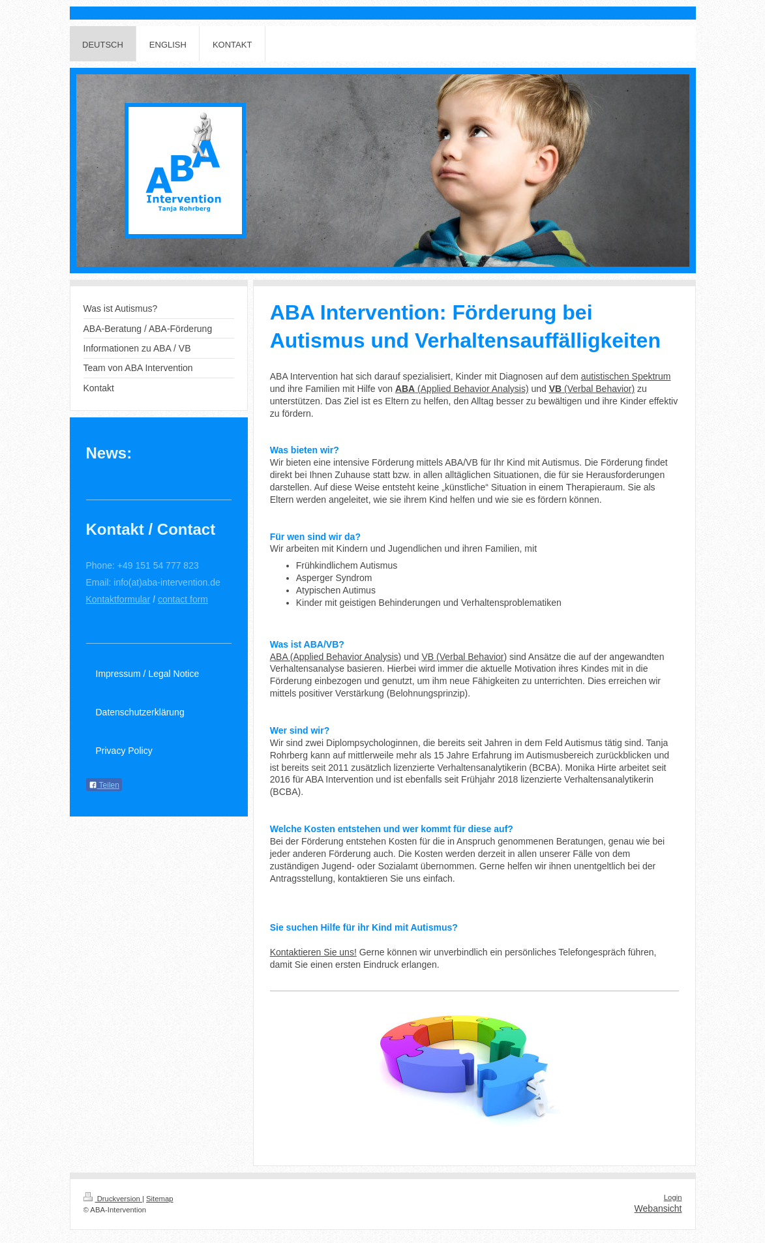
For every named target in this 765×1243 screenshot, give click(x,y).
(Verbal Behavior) (592, 388)
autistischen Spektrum (626, 376)
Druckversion (112, 1199)
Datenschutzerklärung (140, 712)
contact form (183, 599)
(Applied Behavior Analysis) (462, 388)
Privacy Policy (124, 750)
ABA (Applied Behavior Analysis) (336, 656)
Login (673, 1197)
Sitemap (159, 1199)
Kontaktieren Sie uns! (313, 952)
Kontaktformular (118, 599)
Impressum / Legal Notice (148, 673)
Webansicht (658, 1208)
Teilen (104, 785)
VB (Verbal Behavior (462, 656)
